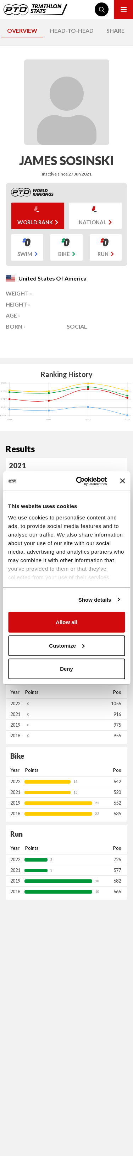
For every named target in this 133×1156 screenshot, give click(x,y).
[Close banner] (122, 480)
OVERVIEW (22, 30)
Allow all (66, 622)
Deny (66, 669)
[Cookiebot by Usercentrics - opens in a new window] (79, 481)
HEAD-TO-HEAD (72, 30)
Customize (66, 645)
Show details (94, 599)
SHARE (115, 30)
